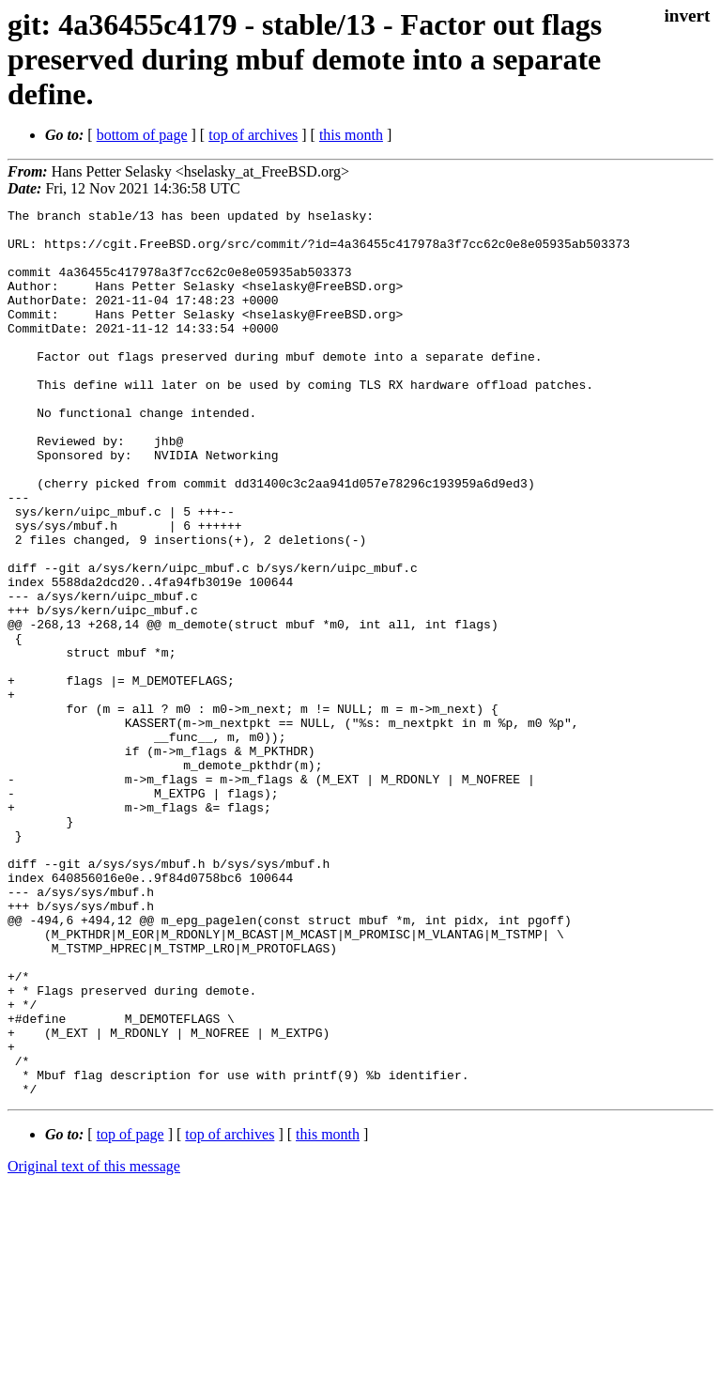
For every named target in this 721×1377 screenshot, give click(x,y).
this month (351, 135)
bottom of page (142, 135)
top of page (130, 1312)
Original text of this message (94, 1344)
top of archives (253, 135)
